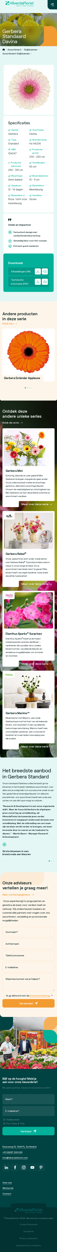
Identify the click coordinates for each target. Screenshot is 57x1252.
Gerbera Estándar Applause (22, 379)
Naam (9, 1099)
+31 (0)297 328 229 (12, 1152)
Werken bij (7, 1188)
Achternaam (12, 943)
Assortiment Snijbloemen (16, 53)
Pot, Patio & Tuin (14, 1123)
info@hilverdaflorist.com (15, 1157)
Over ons (7, 1182)
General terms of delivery (28, 1245)
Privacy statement (28, 1238)
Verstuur (26, 1131)
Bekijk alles (8, 323)
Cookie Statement (28, 1224)
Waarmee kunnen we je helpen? (22, 978)
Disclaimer (28, 1231)
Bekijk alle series (10, 422)
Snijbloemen (30, 49)
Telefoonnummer (14, 955)
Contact (6, 1193)
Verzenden (26, 1003)
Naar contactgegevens (16, 894)
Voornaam (11, 931)
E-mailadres (11, 967)
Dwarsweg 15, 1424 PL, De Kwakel (19, 1146)
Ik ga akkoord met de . (28, 996)
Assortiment (14, 49)
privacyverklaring (40, 995)
